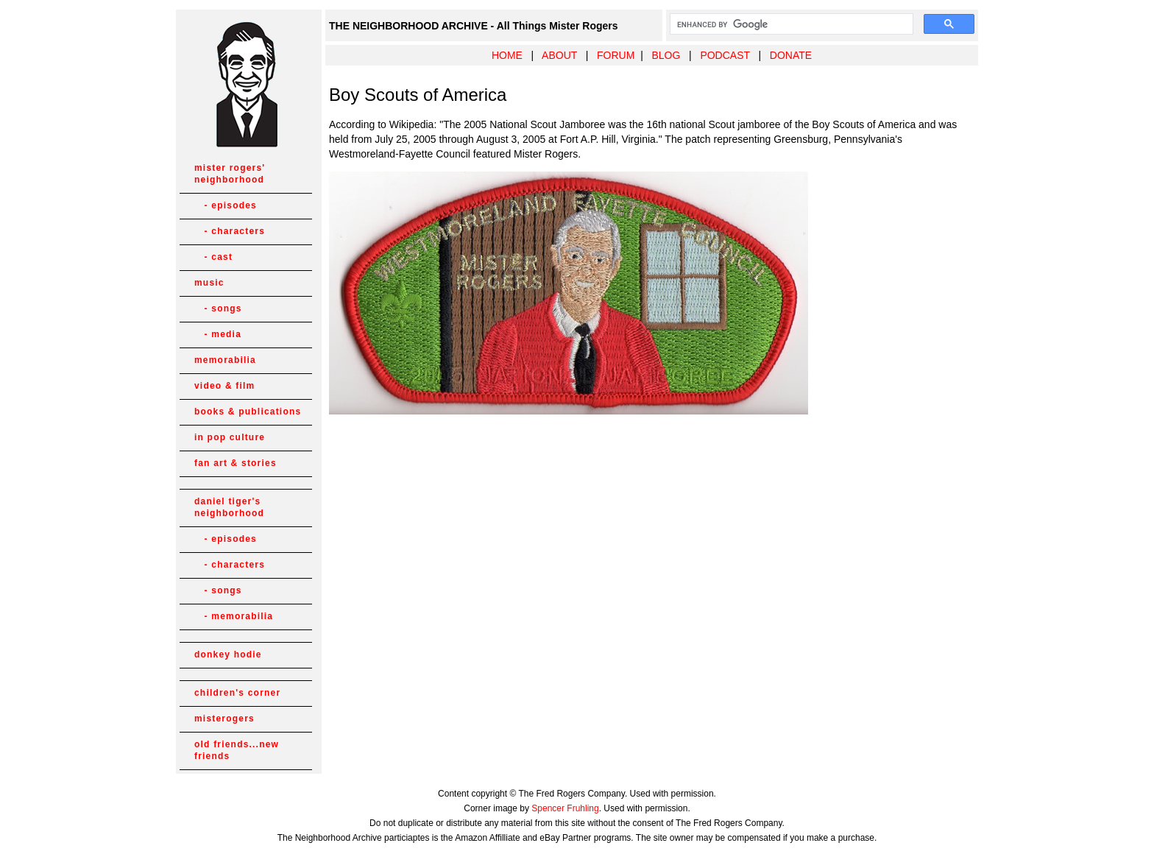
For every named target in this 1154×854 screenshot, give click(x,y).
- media (217, 334)
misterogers (224, 718)
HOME (507, 55)
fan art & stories (235, 463)
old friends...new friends (236, 750)
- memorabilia (233, 616)
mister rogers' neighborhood (229, 174)
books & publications (247, 411)
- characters (229, 231)
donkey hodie (228, 654)
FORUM (615, 55)
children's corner (237, 693)
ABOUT (559, 55)
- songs (218, 308)
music (209, 283)
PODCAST (724, 55)
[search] (790, 24)
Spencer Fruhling (564, 808)
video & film (224, 386)
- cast (213, 257)
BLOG (665, 55)
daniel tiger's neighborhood (229, 507)
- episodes (225, 205)
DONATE (791, 55)
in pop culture (229, 437)
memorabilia (225, 360)
